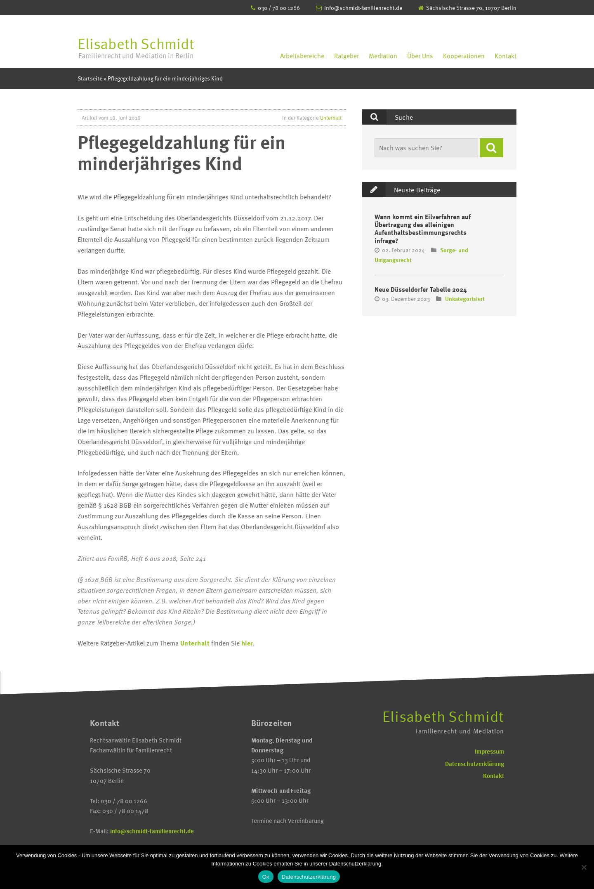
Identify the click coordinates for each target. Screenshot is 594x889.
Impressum (489, 751)
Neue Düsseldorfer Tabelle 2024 (421, 289)
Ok (265, 877)
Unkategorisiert (465, 298)
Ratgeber (346, 56)
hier (247, 643)
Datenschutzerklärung (474, 763)
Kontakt (505, 56)
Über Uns (420, 56)
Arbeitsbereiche (302, 56)
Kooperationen (464, 56)
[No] (584, 867)
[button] (491, 147)
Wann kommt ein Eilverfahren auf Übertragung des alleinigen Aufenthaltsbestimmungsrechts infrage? (423, 229)
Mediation (383, 56)
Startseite (90, 78)
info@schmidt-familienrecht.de (363, 7)
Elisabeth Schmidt (136, 47)
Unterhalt (331, 117)
